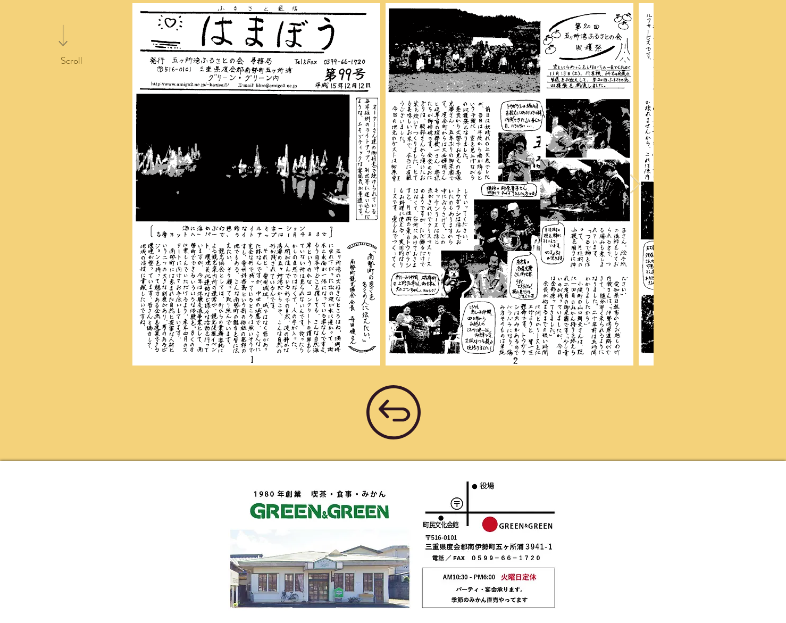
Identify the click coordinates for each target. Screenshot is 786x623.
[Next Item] (635, 184)
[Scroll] (71, 61)
